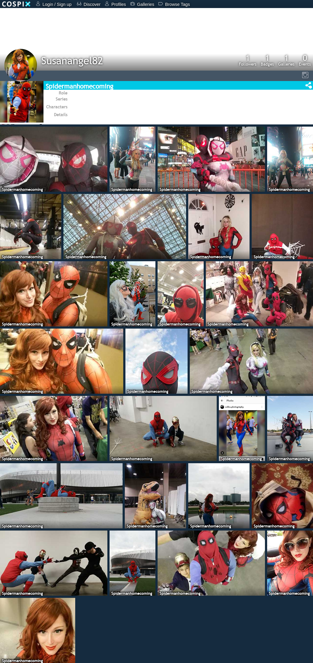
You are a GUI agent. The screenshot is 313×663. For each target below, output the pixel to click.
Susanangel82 (72, 60)
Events (305, 60)
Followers (247, 60)
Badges (267, 60)
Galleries (286, 60)
